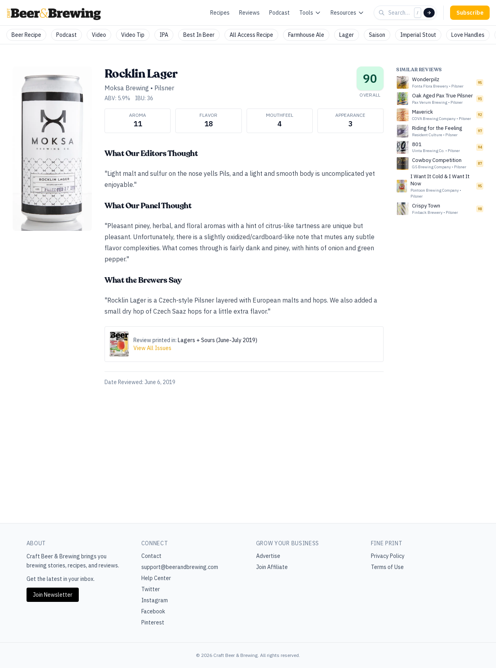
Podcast (279, 12)
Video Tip (132, 34)
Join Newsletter (52, 594)
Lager (346, 34)
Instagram (154, 600)
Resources (347, 12)
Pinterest (152, 622)
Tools (310, 12)
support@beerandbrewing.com (179, 567)
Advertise (268, 556)
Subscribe (469, 12)
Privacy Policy (388, 556)
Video (99, 34)
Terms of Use (387, 567)
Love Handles (468, 34)
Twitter (150, 589)
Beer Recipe (26, 34)
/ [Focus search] (417, 12)
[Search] (429, 12)
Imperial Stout (418, 34)
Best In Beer (199, 34)
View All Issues (152, 348)
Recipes (220, 12)
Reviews (249, 12)
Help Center (156, 578)
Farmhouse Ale (306, 34)
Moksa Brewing (127, 88)
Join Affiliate (272, 567)
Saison (377, 34)
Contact (151, 556)
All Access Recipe (251, 34)
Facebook (153, 611)
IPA (164, 34)
